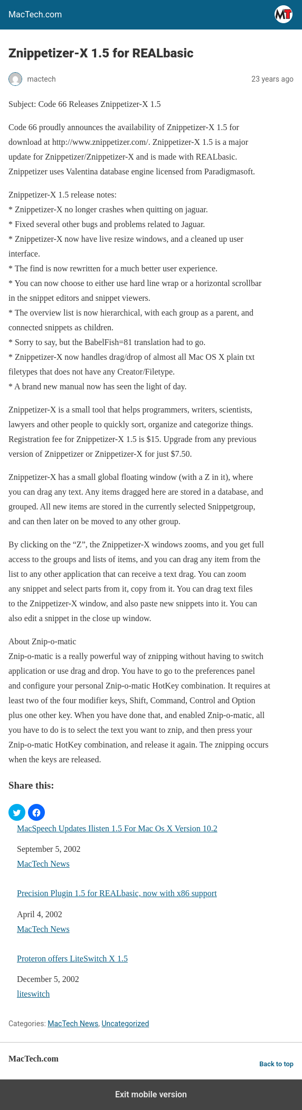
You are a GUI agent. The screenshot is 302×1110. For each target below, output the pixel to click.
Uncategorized (125, 1023)
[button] (16, 812)
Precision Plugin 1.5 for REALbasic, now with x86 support (117, 893)
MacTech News (43, 863)
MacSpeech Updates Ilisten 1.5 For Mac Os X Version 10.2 (117, 828)
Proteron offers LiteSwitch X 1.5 (72, 958)
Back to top (276, 1064)
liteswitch (33, 993)
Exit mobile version (151, 1094)
